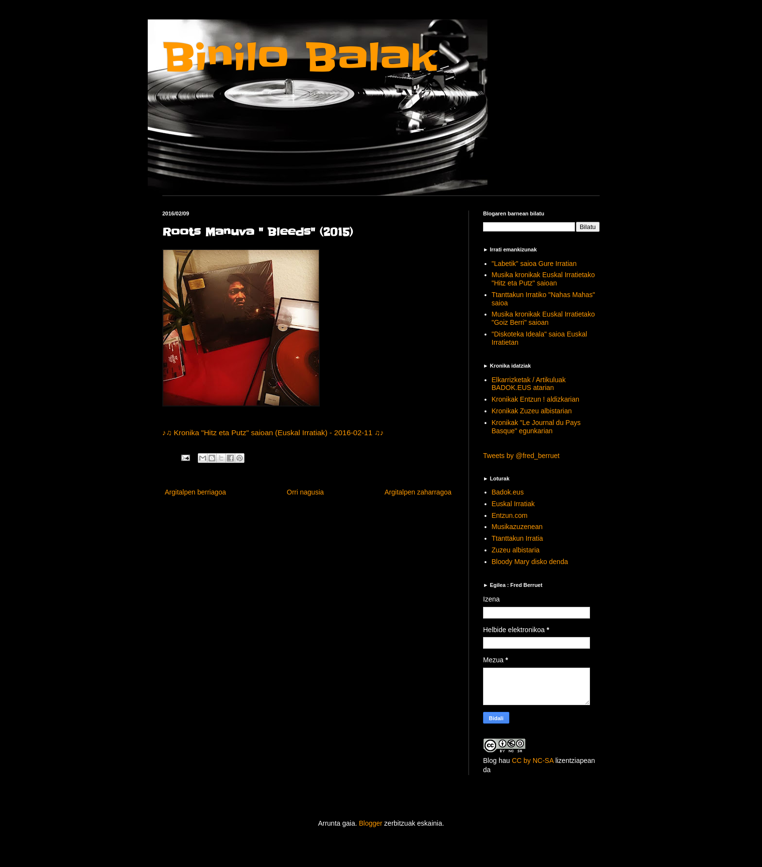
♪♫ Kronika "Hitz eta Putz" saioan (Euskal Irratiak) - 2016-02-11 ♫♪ (273, 432)
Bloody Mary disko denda (530, 562)
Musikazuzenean (517, 527)
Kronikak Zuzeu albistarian (532, 411)
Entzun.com (510, 515)
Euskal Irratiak (513, 504)
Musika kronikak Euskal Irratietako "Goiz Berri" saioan (543, 318)
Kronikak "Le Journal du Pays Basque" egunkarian (536, 427)
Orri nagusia (305, 492)
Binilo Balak (299, 58)
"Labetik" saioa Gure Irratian (534, 263)
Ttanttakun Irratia (517, 538)
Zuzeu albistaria (516, 550)
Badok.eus (508, 492)
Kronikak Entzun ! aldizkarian (536, 399)
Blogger (370, 823)
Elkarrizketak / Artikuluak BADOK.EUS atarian (529, 384)
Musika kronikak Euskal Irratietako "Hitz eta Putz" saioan (543, 279)
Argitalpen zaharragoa (417, 492)
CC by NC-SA (533, 760)
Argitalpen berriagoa (195, 492)
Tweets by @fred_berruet (521, 456)
